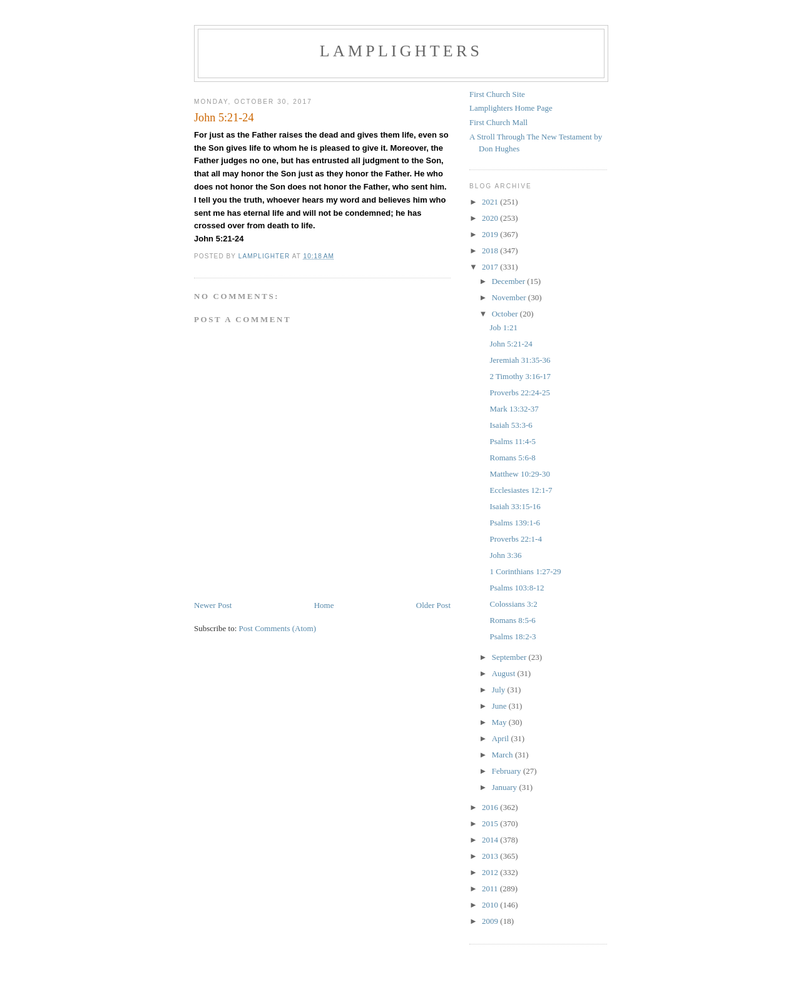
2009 (491, 921)
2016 (491, 807)
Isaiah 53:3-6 (510, 425)
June (500, 706)
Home (324, 605)
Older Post (433, 605)
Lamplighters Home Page (511, 108)
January (505, 787)
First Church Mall (498, 122)
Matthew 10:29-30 (519, 473)
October (506, 313)
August (505, 673)
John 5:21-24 (510, 343)
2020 (491, 218)
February (507, 771)
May (500, 722)
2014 (491, 839)
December (510, 281)
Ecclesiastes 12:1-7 (520, 490)
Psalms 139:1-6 (514, 522)
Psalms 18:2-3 (512, 636)
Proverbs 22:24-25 (519, 392)
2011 (491, 888)
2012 (491, 872)
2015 (491, 823)
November (510, 297)
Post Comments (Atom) (278, 628)
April (501, 738)
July (500, 689)
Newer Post (213, 605)
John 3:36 (505, 555)
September (510, 657)
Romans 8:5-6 (512, 620)
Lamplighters (401, 51)
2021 (491, 201)
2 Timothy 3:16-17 (520, 376)
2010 (491, 904)
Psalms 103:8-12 (516, 587)
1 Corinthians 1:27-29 (525, 571)
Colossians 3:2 (513, 604)
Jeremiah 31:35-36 (519, 360)
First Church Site (497, 94)
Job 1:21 (503, 327)
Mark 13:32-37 (513, 408)
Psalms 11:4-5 (512, 441)
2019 (491, 234)
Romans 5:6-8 (512, 457)
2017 (491, 266)
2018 (491, 250)
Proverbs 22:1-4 (515, 539)
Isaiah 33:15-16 (514, 506)
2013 (491, 856)
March (503, 754)
